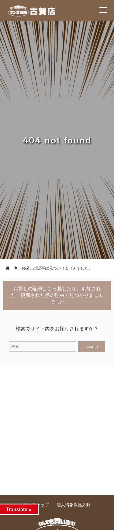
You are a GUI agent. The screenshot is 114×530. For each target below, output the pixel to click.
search (92, 346)
